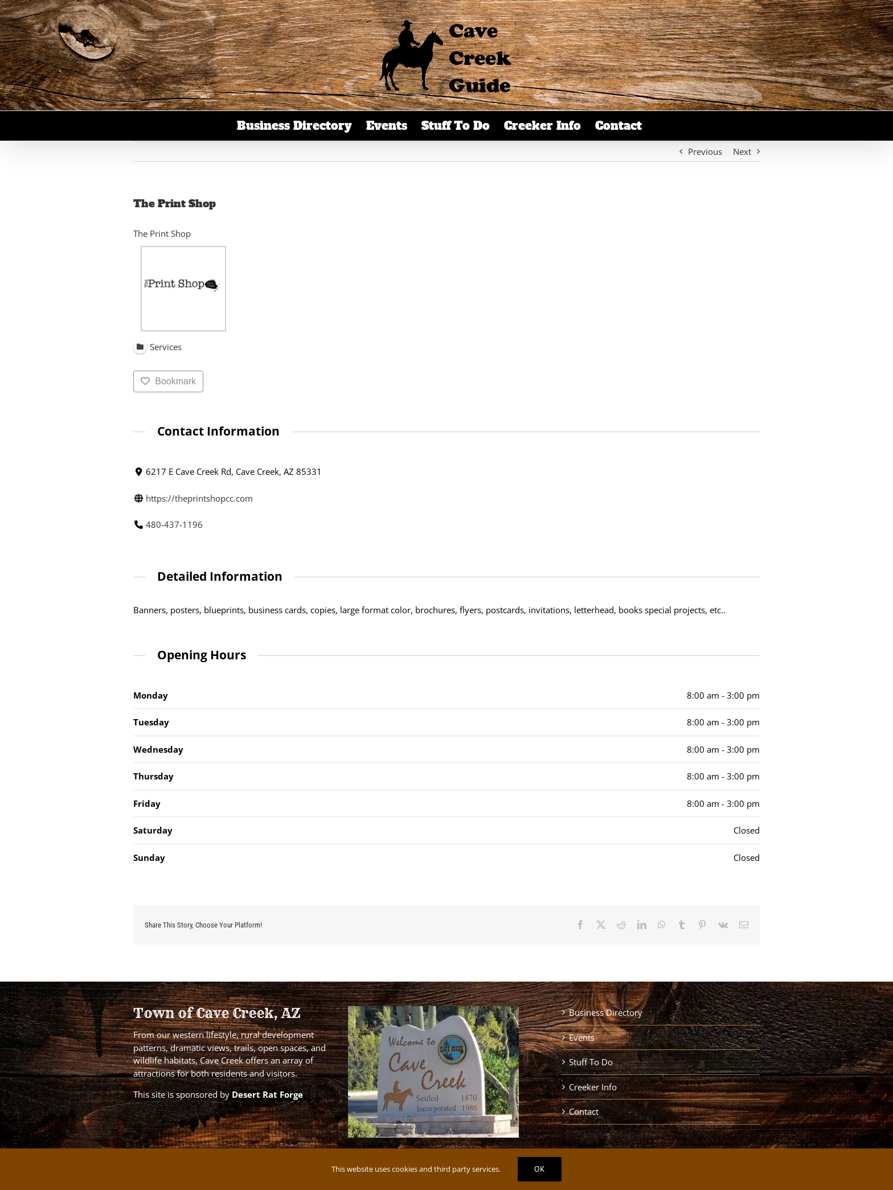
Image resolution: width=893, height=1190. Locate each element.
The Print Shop (162, 233)
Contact (584, 1111)
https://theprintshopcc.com (199, 497)
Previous (705, 151)
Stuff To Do (591, 1062)
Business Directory (605, 1012)
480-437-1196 (174, 524)
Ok (539, 1169)
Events (582, 1037)
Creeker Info (593, 1087)
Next (742, 151)
